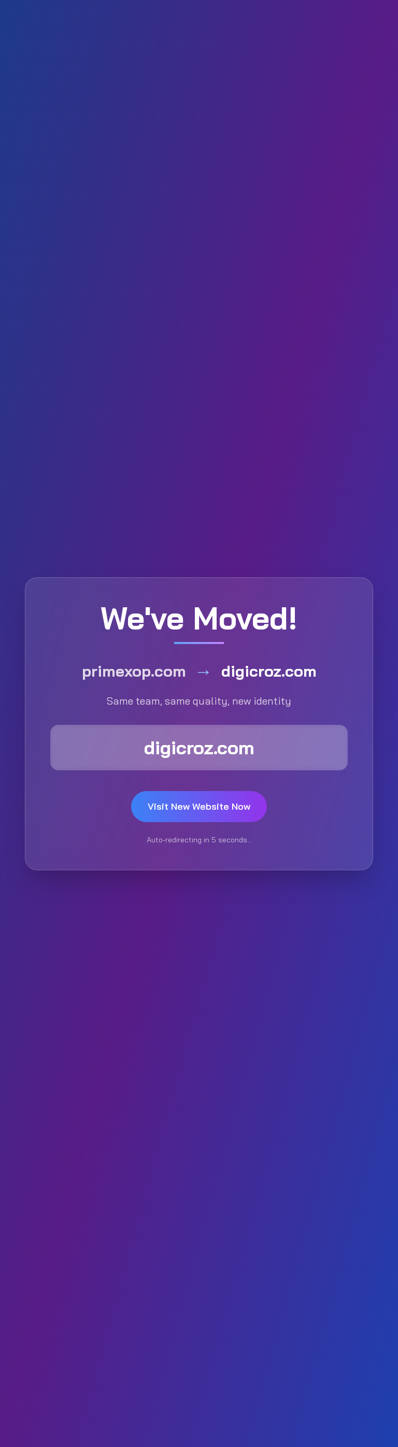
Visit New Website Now (199, 806)
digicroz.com (199, 747)
